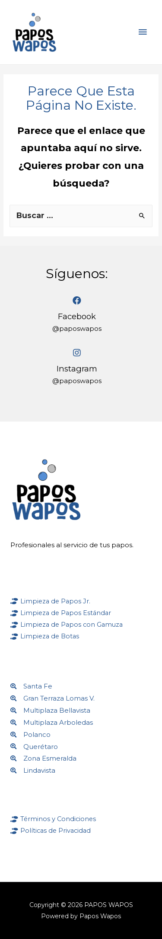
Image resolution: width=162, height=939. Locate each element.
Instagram (77, 369)
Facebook (77, 316)
